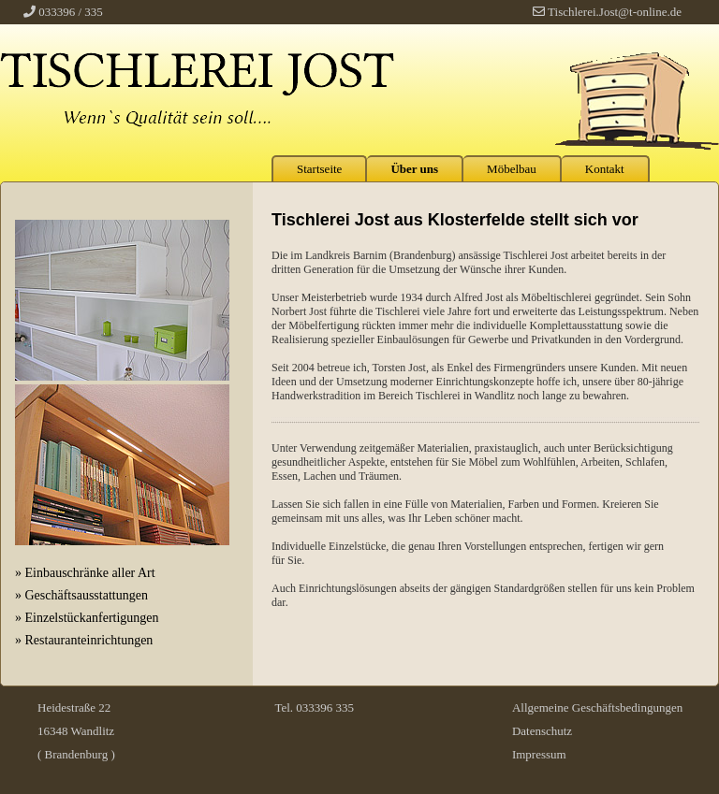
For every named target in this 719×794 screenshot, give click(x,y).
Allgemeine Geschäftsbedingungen (597, 707)
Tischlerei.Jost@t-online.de (615, 12)
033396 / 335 (70, 12)
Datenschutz (542, 731)
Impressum (539, 754)
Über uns (414, 169)
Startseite (319, 169)
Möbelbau (511, 169)
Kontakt (604, 169)
